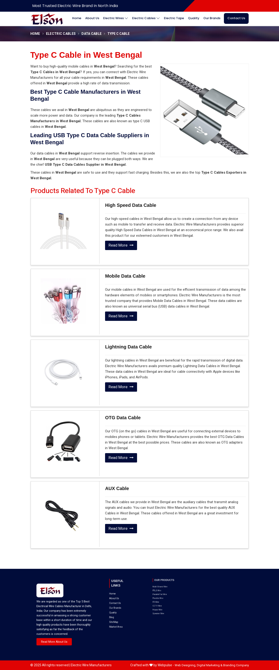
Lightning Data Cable (128, 346)
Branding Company (236, 665)
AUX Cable (117, 488)
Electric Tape (174, 18)
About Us (92, 18)
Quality (193, 18)
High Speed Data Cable (130, 205)
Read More (121, 245)
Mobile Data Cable (125, 276)
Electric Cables (146, 18)
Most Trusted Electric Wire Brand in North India (75, 5)
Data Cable (91, 33)
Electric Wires (115, 18)
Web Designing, (185, 665)
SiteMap (118, 601)
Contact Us (236, 18)
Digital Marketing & (209, 665)
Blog (117, 599)
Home (76, 18)
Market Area (119, 603)
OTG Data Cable (123, 417)
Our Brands (211, 18)
